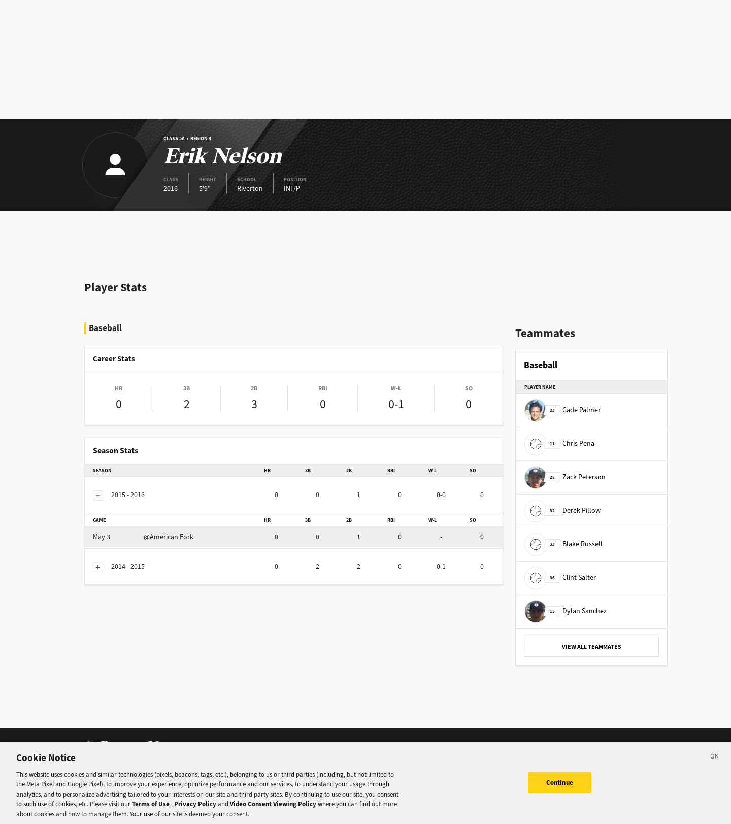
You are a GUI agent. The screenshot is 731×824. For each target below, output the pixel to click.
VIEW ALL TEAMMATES (591, 647)
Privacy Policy (195, 808)
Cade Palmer (562, 410)
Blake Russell (563, 544)
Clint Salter (560, 577)
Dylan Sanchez (565, 611)
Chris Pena (559, 443)
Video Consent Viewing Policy (273, 808)
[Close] (715, 762)
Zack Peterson (565, 477)
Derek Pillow (562, 510)
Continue (559, 786)
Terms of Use (151, 808)
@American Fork (143, 537)
